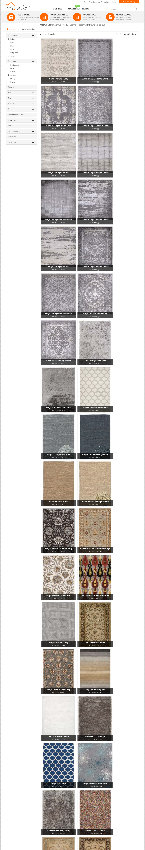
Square (13, 75)
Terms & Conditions (114, 820)
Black (12, 42)
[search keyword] (124, 9)
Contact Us (105, 2)
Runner (13, 82)
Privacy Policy (112, 816)
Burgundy (14, 53)
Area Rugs (15, 29)
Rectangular (14, 65)
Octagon (13, 78)
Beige (12, 39)
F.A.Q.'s (109, 823)
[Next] (110, 796)
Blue (12, 46)
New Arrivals (74, 9)
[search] (137, 9)
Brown (12, 49)
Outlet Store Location (92, 2)
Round (12, 72)
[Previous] (71, 796)
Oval (12, 68)
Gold (12, 56)
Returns (113, 2)
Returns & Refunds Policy (116, 813)
